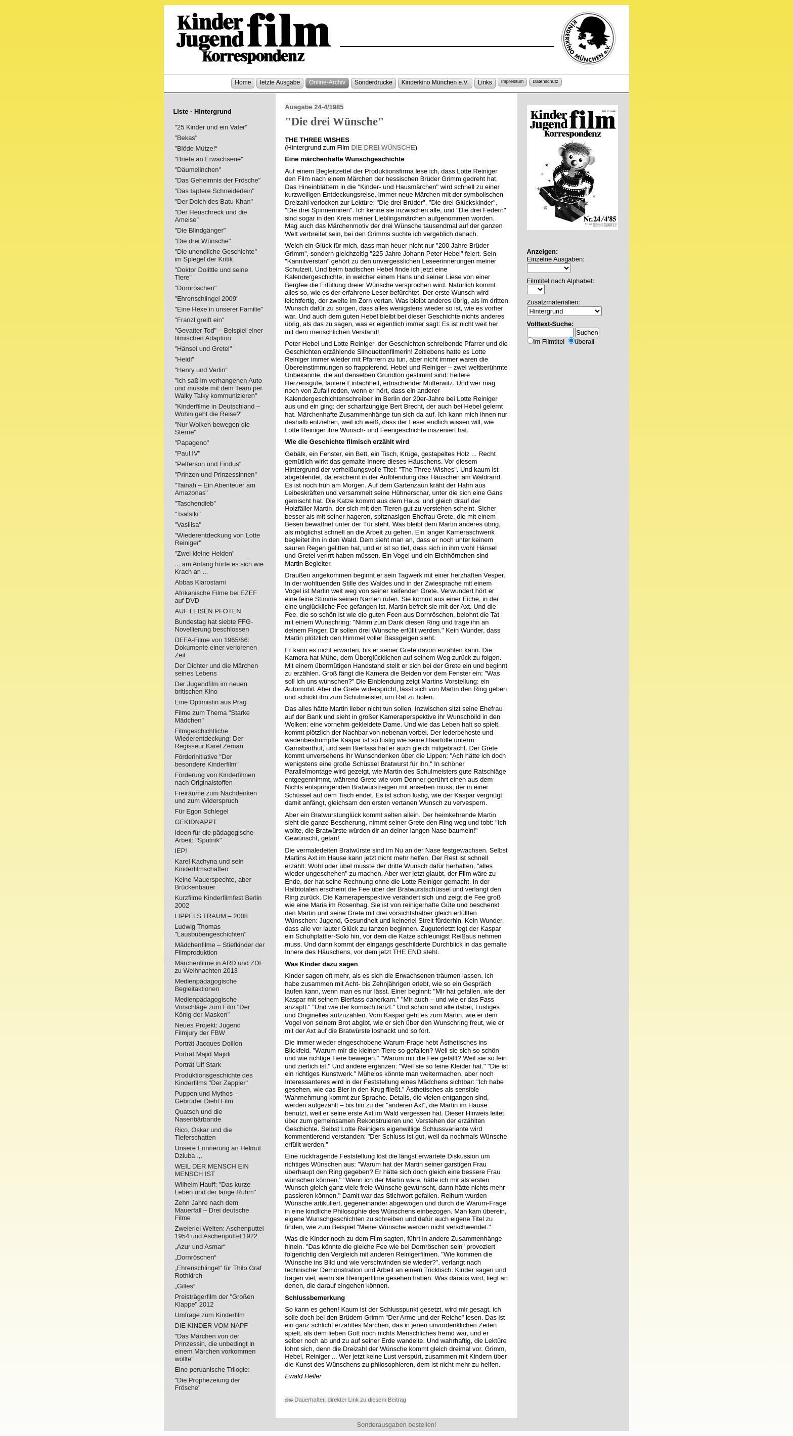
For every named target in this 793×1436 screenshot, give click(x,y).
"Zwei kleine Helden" (204, 553)
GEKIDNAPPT (195, 822)
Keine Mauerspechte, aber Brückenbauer (212, 883)
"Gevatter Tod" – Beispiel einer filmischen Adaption (218, 334)
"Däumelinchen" (197, 169)
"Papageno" (191, 442)
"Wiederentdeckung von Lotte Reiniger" (217, 539)
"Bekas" (185, 138)
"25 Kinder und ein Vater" (210, 127)
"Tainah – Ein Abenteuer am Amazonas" (214, 489)
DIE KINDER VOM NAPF (211, 1325)
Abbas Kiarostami (200, 582)
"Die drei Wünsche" (202, 241)
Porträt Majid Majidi (202, 1054)
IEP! (180, 851)
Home (243, 82)
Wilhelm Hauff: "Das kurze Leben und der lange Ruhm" (215, 1188)
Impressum (512, 81)
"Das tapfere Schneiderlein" (214, 191)
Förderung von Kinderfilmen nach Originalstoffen (214, 778)
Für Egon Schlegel (201, 811)
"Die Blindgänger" (200, 230)
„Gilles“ (184, 1286)
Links (485, 82)
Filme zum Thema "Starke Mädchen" (212, 716)
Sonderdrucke (373, 82)
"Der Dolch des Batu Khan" (213, 201)
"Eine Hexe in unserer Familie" (218, 309)
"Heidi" (184, 359)
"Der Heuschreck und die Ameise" (210, 215)
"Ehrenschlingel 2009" (206, 298)
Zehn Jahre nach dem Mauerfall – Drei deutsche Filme (211, 1210)
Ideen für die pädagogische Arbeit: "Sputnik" (213, 836)
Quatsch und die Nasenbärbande (198, 1115)
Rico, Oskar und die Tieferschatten (203, 1133)
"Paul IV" (187, 453)
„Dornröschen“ (195, 1257)
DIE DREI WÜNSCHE (383, 147)
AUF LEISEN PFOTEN (207, 611)
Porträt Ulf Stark (197, 1064)
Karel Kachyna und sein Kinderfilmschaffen (208, 865)
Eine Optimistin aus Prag (210, 702)
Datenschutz (545, 81)
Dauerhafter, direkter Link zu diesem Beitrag (345, 1400)
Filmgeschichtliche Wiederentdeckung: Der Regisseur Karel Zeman (208, 738)
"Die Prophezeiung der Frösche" (207, 1384)
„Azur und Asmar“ (199, 1246)
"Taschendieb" (195, 503)
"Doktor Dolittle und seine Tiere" (211, 273)
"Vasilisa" (187, 524)
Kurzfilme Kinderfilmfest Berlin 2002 (217, 901)
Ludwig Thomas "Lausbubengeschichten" (210, 930)
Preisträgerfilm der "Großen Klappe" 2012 (214, 1300)
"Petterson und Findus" (207, 464)
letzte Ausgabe (280, 82)
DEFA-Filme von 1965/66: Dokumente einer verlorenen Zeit (215, 647)
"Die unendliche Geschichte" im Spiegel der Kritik (215, 255)
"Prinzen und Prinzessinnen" (215, 474)
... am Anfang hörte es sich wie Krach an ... (218, 567)
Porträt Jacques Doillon (208, 1043)
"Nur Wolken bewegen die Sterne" (212, 428)
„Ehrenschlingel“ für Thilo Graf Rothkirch (217, 1271)
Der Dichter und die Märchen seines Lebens (216, 669)
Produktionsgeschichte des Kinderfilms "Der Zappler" (213, 1079)
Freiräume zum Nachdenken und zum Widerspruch (215, 796)
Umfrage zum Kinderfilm (209, 1315)
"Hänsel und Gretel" (203, 348)
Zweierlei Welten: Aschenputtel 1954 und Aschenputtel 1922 (218, 1232)
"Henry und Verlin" (201, 370)
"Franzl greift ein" (199, 320)
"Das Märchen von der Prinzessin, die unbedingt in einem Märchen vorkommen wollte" (214, 1347)
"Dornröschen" (195, 288)
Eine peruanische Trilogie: (212, 1369)
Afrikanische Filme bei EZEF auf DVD (215, 596)
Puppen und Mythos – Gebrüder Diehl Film (206, 1097)
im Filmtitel (549, 341)
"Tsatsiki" (187, 514)
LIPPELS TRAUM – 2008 (211, 916)
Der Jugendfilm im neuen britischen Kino (210, 687)
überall (584, 341)
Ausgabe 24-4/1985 (314, 107)
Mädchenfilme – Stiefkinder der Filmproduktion (219, 948)
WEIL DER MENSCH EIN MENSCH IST (211, 1170)
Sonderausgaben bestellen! (396, 1424)
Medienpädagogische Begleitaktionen (205, 985)
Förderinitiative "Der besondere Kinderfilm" (206, 760)
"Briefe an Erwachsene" (208, 159)
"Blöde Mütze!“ (195, 148)
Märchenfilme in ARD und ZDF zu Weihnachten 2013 (218, 966)
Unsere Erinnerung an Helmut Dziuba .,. (217, 1151)
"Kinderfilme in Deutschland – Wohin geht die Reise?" (217, 410)
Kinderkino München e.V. (435, 82)
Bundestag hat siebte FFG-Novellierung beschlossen (213, 625)
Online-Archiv (327, 82)
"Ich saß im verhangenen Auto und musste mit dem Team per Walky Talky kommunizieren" (218, 388)
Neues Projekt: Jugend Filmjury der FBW (207, 1029)
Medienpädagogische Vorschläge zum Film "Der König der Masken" (212, 1007)
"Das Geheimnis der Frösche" (217, 180)
